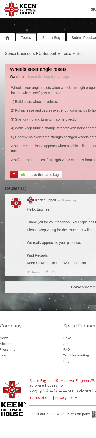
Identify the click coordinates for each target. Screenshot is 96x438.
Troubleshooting (76, 355)
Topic (66, 53)
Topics (26, 38)
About (68, 344)
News (4, 338)
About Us (7, 344)
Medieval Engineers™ (77, 380)
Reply (33, 272)
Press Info (8, 349)
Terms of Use (40, 397)
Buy (66, 361)
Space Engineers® (43, 380)
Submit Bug (51, 38)
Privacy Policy (66, 397)
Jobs (3, 355)
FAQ (66, 349)
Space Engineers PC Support (30, 53)
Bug (80, 53)
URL (49, 272)
